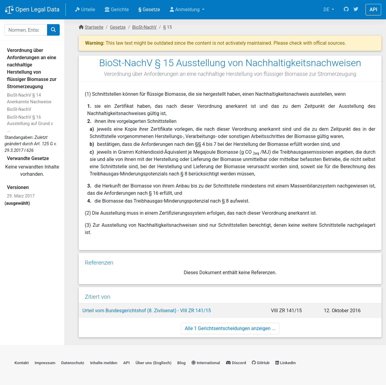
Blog (181, 362)
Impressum (45, 362)
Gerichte (117, 9)
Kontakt (21, 362)
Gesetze (149, 9)
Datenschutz (72, 362)
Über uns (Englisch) (154, 362)
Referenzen (99, 262)
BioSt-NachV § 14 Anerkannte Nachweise (29, 98)
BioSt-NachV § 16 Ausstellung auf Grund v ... (30, 124)
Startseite (94, 27)
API (373, 9)
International (205, 362)
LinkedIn (285, 362)
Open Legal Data (32, 9)
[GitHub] (346, 10)
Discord (236, 362)
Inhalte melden (103, 362)
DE (327, 9)
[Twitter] (356, 10)
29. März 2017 (21, 196)
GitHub (261, 362)
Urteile (85, 9)
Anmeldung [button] (185, 9)
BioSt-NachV (19, 109)
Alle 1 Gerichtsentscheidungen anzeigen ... (230, 328)
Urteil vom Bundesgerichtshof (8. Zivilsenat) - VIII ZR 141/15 (146, 310)
